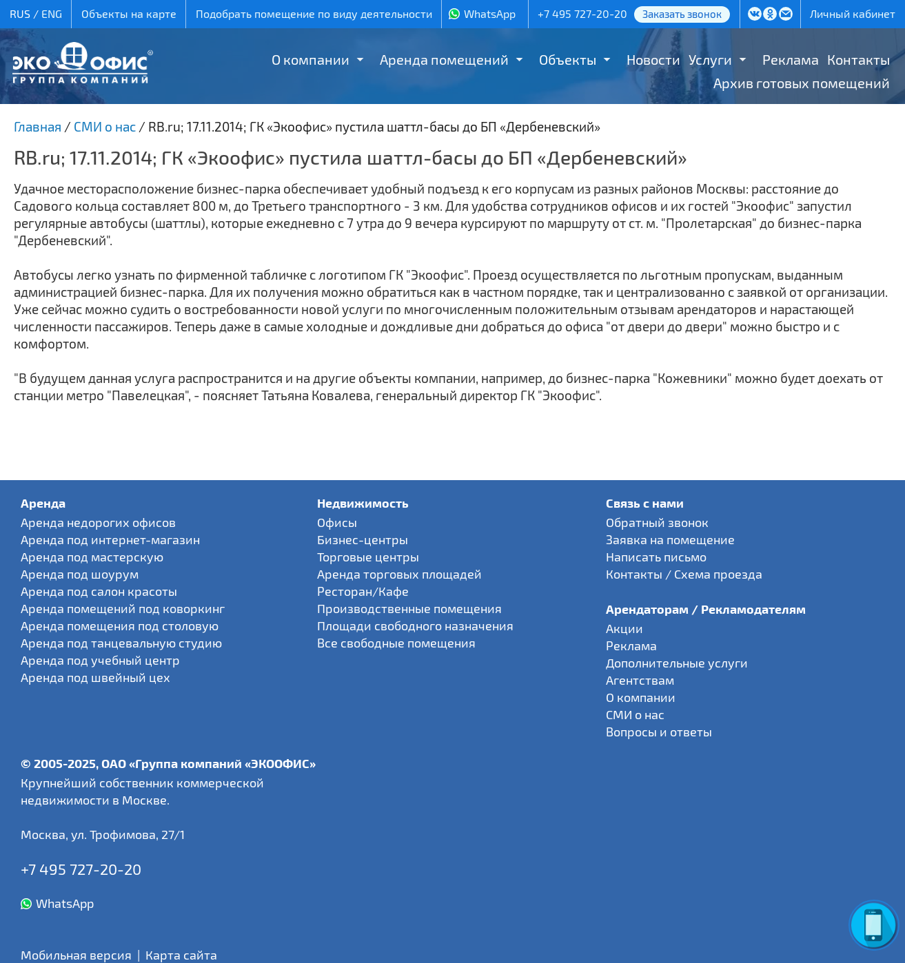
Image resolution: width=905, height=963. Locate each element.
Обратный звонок (657, 522)
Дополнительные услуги (677, 662)
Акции (624, 628)
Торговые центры (368, 556)
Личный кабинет (852, 13)
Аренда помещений (444, 59)
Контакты (858, 59)
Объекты (567, 59)
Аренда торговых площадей (399, 573)
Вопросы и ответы (659, 731)
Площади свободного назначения (415, 625)
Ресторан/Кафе (363, 591)
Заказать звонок (682, 14)
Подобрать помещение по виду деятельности (314, 13)
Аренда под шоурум (80, 573)
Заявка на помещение (670, 539)
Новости (653, 59)
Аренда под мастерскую (92, 556)
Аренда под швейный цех (95, 677)
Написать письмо (656, 556)
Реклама (790, 59)
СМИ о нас (635, 714)
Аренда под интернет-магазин (110, 539)
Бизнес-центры (362, 539)
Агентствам (640, 679)
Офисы (337, 522)
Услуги (710, 59)
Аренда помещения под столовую (119, 625)
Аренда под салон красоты (99, 591)
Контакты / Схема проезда (684, 573)
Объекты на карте (128, 13)
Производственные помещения (409, 608)
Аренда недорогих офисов (98, 522)
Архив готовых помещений (801, 82)
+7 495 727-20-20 (582, 13)
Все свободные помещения (396, 642)
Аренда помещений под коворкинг (123, 608)
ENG (51, 13)
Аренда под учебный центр (100, 659)
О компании (310, 59)
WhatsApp (490, 13)
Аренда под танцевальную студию (121, 642)
